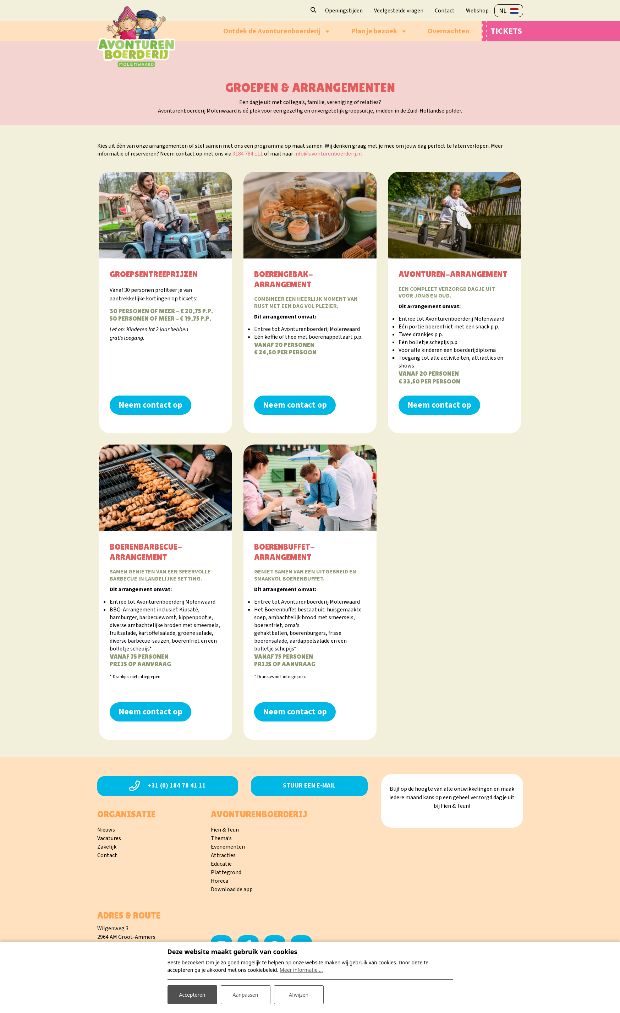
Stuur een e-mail (309, 785)
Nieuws (106, 830)
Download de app (232, 889)
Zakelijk (106, 847)
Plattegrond (226, 872)
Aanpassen (245, 994)
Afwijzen (298, 994)
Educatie (221, 864)
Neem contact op (150, 405)
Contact (107, 855)
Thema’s (221, 838)
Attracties (223, 855)
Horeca (219, 881)
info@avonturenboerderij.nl (328, 154)
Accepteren (192, 994)
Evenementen (228, 847)
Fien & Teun (225, 830)
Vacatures (109, 838)
